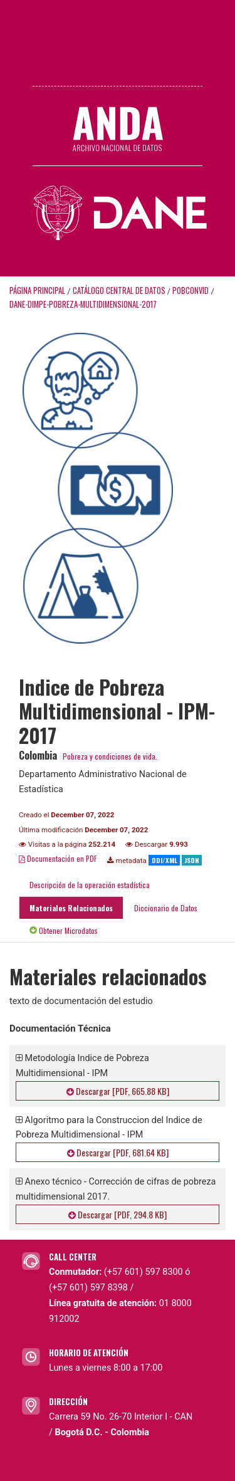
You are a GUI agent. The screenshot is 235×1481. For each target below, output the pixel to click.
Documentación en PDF (58, 858)
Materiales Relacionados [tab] (71, 908)
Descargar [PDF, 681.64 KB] (118, 1152)
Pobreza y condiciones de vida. (110, 756)
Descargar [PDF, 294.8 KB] (117, 1214)
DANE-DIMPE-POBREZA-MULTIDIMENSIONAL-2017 (83, 304)
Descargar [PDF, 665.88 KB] (117, 1090)
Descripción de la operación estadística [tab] (89, 884)
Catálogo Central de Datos (119, 290)
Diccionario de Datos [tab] (165, 908)
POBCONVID (190, 290)
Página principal (37, 290)
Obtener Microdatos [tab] (63, 930)
